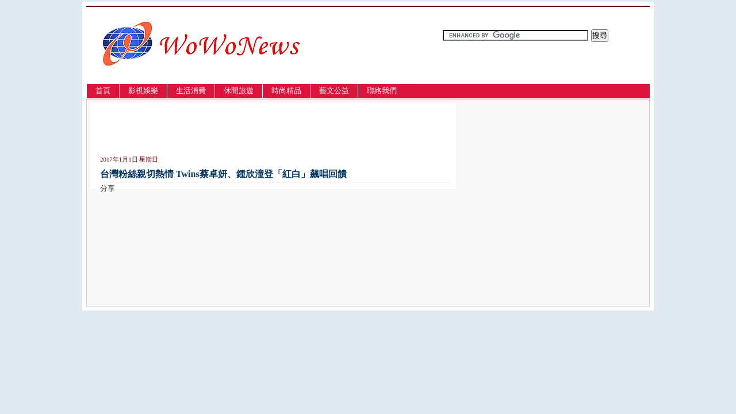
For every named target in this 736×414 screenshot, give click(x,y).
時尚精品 (286, 90)
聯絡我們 (382, 90)
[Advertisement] (234, 131)
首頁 (102, 90)
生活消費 (191, 90)
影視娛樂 (143, 90)
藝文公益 (334, 90)
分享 (107, 188)
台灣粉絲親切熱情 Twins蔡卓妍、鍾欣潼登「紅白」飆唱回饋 (223, 174)
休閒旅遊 (239, 90)
